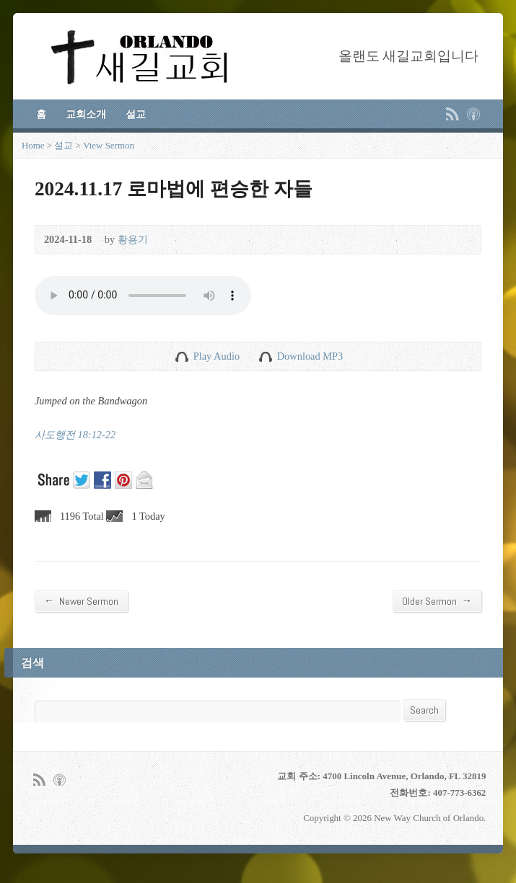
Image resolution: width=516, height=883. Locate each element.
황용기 (133, 239)
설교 (136, 114)
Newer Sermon (81, 601)
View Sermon (108, 145)
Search (424, 710)
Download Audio (265, 356)
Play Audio (181, 356)
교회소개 (86, 114)
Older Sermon (437, 601)
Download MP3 (310, 356)
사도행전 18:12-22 (75, 434)
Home (33, 145)
